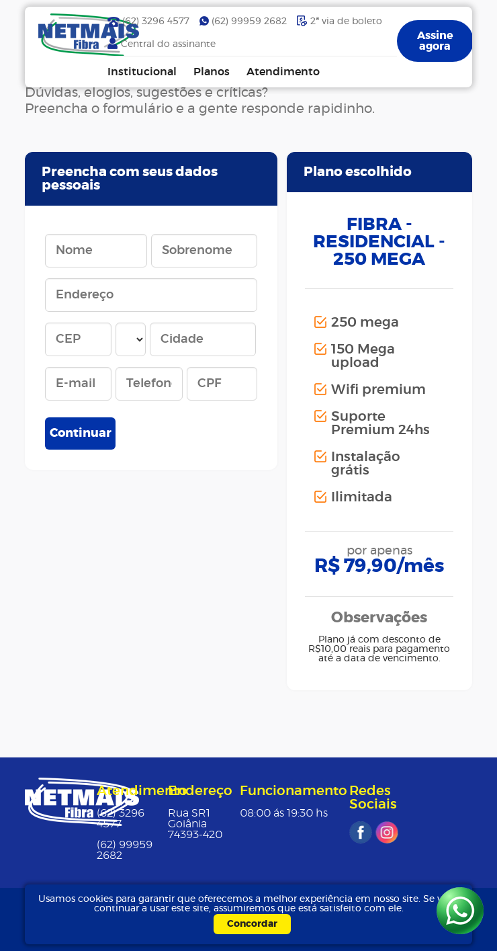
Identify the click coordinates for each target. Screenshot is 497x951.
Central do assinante (168, 44)
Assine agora (435, 41)
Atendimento (283, 72)
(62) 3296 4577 (155, 21)
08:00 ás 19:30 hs (284, 813)
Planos (211, 72)
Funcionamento (293, 791)
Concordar (252, 924)
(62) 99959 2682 (249, 21)
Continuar (80, 433)
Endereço (200, 791)
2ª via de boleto (346, 21)
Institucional (142, 72)
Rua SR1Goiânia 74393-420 (195, 824)
